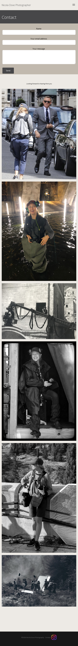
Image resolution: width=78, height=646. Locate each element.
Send (8, 70)
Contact (47, 637)
